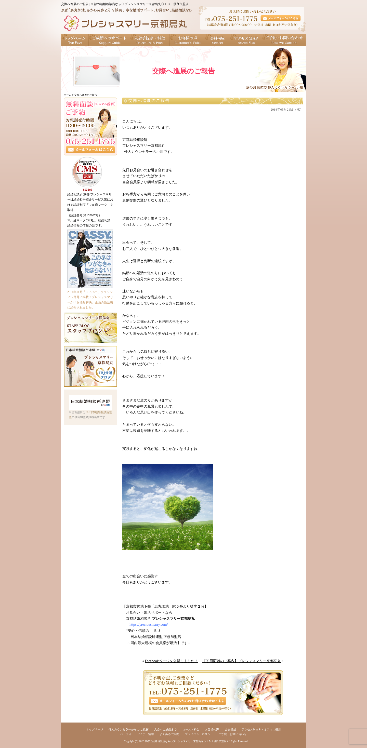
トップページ (75, 40)
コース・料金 (190, 729)
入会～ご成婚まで (165, 729)
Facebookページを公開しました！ (171, 661)
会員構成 (217, 40)
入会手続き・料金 (150, 40)
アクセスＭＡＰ (246, 40)
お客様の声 (187, 40)
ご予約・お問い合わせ (284, 40)
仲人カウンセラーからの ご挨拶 (129, 729)
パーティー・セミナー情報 (137, 734)
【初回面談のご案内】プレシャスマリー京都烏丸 (241, 661)
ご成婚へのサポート (109, 40)
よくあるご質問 (169, 734)
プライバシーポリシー (199, 734)
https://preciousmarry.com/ (148, 624)
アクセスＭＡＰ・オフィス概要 (261, 729)
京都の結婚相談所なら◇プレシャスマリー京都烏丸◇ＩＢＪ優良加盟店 (185, 741)
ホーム (67, 95)
